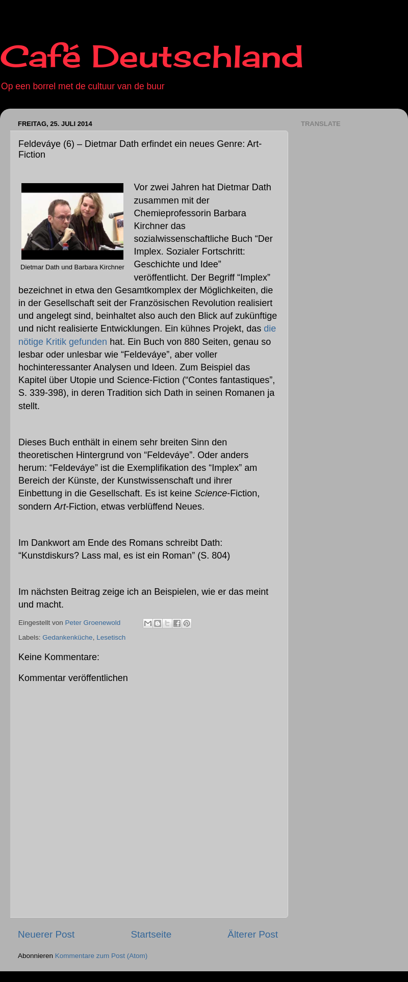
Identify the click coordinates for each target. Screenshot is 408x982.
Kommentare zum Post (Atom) (101, 956)
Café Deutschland (151, 55)
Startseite (151, 934)
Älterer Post (252, 934)
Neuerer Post (46, 934)
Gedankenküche (67, 637)
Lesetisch (110, 637)
